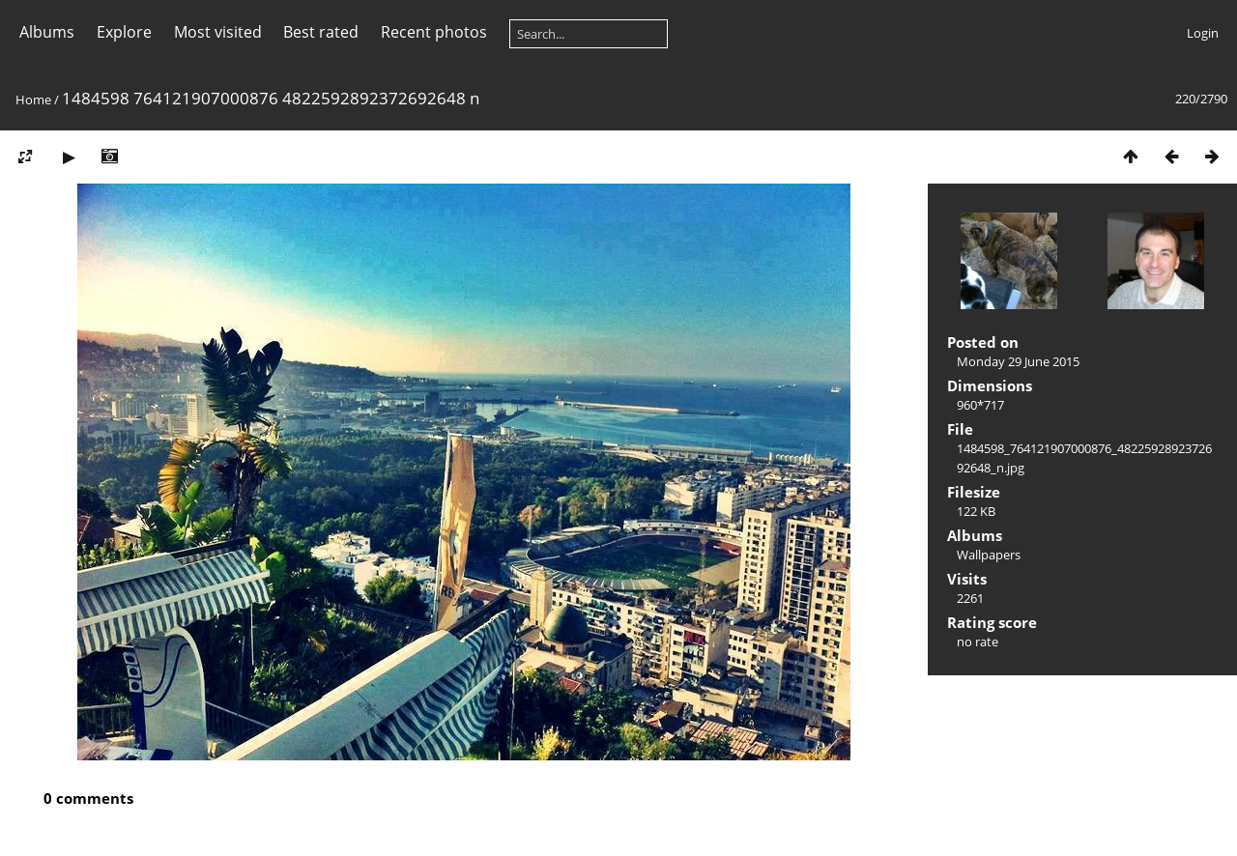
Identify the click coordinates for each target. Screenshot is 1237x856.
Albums (46, 32)
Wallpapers (989, 554)
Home (33, 99)
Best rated (321, 32)
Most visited (218, 32)
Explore (124, 32)
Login (1203, 33)
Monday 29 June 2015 (1018, 361)
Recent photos (434, 32)
